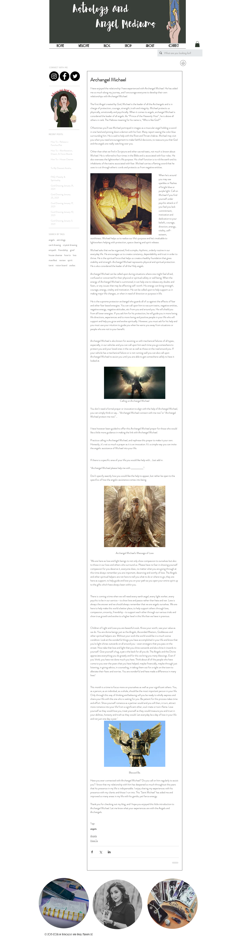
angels (52, 239)
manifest (53, 260)
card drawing (55, 245)
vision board (61, 265)
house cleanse (55, 255)
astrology (61, 239)
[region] (63, 904)
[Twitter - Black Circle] (75, 76)
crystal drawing (70, 245)
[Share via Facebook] (92, 852)
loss (74, 255)
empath (52, 250)
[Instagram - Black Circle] (54, 76)
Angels (93, 836)
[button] (197, 44)
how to (67, 255)
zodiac (72, 265)
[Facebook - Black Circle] (64, 76)
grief (72, 250)
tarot (51, 265)
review (62, 260)
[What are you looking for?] (179, 52)
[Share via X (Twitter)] (100, 852)
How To (94, 840)
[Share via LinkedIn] (109, 852)
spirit (70, 260)
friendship (63, 250)
